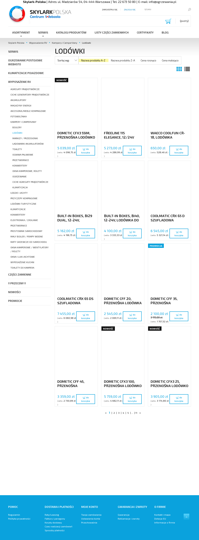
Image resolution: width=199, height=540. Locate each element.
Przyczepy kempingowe (24, 198)
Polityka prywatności (19, 518)
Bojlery (17, 127)
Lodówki (17, 132)
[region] (123, 456)
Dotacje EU (160, 518)
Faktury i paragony (55, 518)
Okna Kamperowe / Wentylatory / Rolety (29, 249)
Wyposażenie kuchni (22, 262)
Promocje (15, 300)
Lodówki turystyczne (23, 203)
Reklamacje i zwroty (129, 518)
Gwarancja (123, 514)
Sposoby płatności (55, 530)
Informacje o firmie (164, 522)
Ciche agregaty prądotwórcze (30, 181)
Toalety (17, 149)
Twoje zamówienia (91, 514)
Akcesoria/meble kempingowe (28, 111)
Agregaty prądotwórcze (25, 89)
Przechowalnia (89, 522)
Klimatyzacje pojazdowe (26, 73)
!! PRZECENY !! (17, 283)
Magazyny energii (20, 105)
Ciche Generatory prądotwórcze (29, 94)
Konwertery (19, 165)
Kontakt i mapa (162, 514)
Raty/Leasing (52, 514)
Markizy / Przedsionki (25, 138)
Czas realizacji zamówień (58, 526)
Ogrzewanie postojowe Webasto (25, 62)
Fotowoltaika (18, 116)
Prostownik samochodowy (26, 231)
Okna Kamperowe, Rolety (27, 171)
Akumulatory (18, 100)
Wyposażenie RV (19, 81)
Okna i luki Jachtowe (22, 256)
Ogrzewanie (19, 176)
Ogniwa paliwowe (22, 154)
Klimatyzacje (18, 209)
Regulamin (14, 514)
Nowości (14, 292)
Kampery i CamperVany (23, 121)
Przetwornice (20, 160)
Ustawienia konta (90, 518)
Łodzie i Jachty (19, 192)
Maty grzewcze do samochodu (28, 241)
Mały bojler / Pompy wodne (26, 236)
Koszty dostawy (53, 522)
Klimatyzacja (20, 187)
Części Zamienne (19, 274)
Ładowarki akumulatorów (28, 143)
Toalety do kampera (22, 267)
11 (136, 412)
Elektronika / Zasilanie (24, 220)
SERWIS (13, 51)
